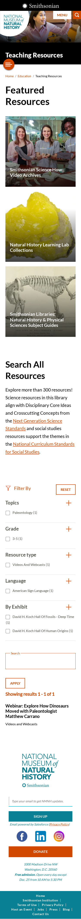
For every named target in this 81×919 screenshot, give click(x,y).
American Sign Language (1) (32, 590)
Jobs (40, 909)
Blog (66, 909)
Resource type (20, 555)
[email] (40, 801)
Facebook (22, 836)
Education (24, 76)
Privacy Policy (59, 824)
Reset (66, 489)
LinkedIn (40, 836)
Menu (62, 15)
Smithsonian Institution (40, 900)
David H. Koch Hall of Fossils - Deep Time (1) (40, 619)
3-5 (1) (17, 538)
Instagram (59, 836)
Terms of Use (27, 904)
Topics (12, 503)
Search (77, 15)
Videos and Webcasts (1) (31, 564)
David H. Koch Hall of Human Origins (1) (42, 631)
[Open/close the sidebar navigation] (8, 64)
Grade (12, 529)
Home (9, 76)
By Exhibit (16, 607)
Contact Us (40, 914)
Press (53, 909)
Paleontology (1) (24, 512)
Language (15, 581)
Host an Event (21, 909)
